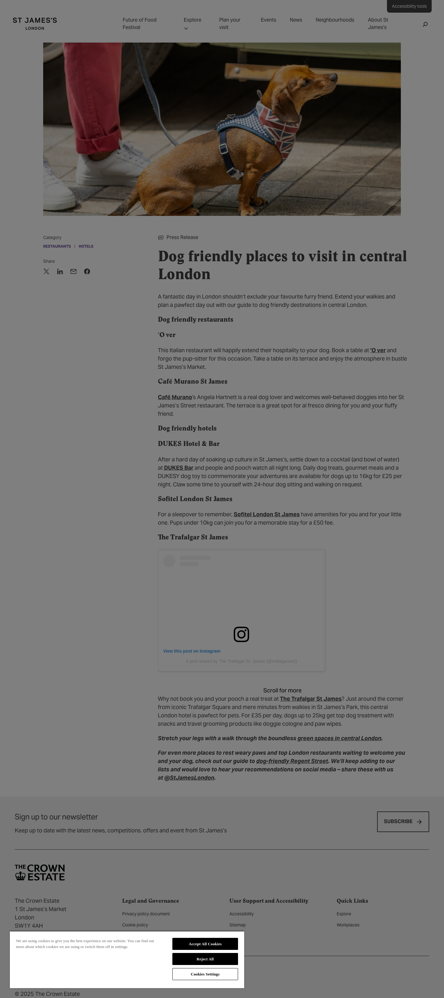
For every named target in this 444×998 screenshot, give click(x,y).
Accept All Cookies (205, 944)
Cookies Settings (205, 974)
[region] (127, 959)
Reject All (205, 959)
